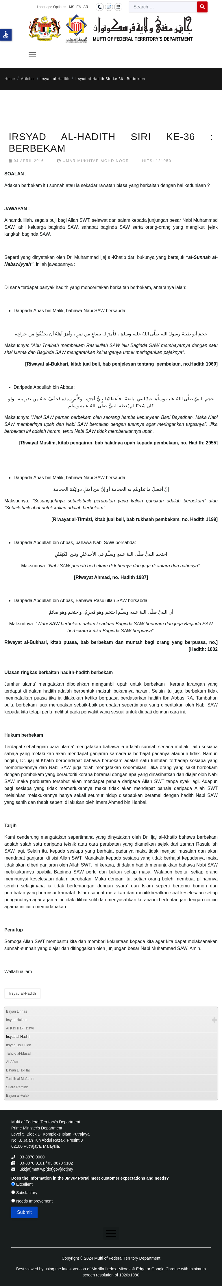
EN (78, 7)
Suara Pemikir (17, 1087)
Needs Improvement (32, 1201)
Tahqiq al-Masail (18, 1053)
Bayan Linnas (16, 1011)
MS (71, 7)
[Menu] (32, 55)
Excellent (22, 1184)
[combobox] (163, 6)
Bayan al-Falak (17, 1096)
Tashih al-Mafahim (20, 1079)
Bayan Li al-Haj (17, 1070)
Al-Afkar (12, 1062)
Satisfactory (24, 1192)
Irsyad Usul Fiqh (18, 1045)
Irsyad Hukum (16, 1020)
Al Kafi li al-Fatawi (20, 1028)
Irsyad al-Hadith (22, 993)
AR (85, 7)
